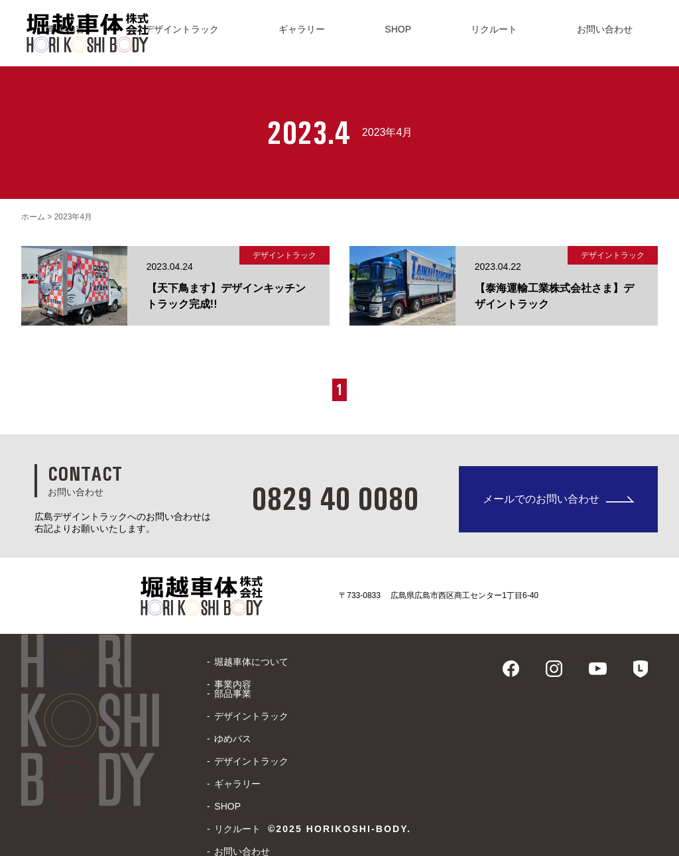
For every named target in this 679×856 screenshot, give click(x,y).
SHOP (227, 806)
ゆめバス (232, 738)
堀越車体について (251, 661)
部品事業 (232, 693)
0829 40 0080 (334, 498)
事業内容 (232, 684)
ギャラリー (237, 783)
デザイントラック (251, 716)
